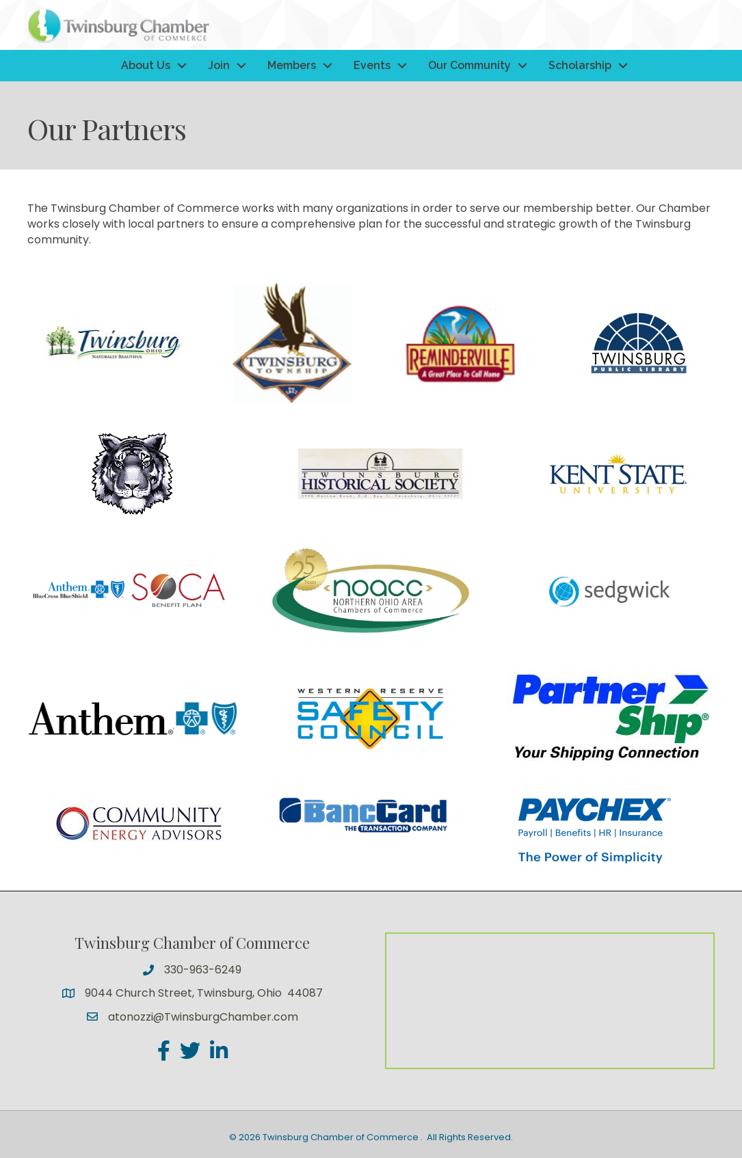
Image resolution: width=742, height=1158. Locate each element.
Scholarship (579, 65)
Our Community (469, 65)
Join (219, 65)
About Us (145, 65)
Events (372, 65)
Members (291, 65)
